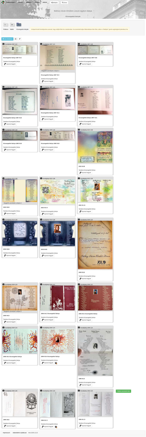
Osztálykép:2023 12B (85, 130)
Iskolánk (29, 2)
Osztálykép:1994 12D (47, 391)
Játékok (44, 2)
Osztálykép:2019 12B (9, 220)
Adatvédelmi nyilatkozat (19, 432)
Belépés (54, 2)
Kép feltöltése (7, 39)
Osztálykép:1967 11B (85, 44)
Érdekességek (10, 2)
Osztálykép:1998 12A (85, 327)
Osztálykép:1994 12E (9, 391)
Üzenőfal (37, 2)
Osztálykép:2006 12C (47, 284)
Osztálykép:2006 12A (9, 327)
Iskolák (20, 2)
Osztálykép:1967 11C (9, 44)
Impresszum (6, 432)
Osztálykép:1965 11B (9, 130)
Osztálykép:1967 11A (47, 87)
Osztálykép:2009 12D (85, 220)
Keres (64, 2)
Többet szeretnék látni (123, 391)
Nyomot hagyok (9, 64)
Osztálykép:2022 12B (47, 178)
